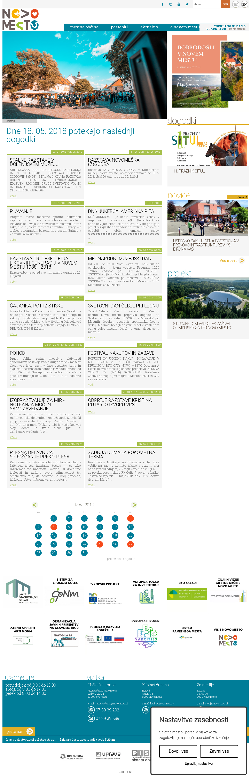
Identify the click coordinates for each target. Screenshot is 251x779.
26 (115, 544)
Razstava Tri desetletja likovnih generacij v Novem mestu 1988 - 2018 (43, 263)
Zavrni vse (219, 751)
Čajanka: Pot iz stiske (36, 306)
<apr (35, 505)
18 (100, 535)
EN (244, 4)
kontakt (235, 4)
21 (38, 544)
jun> (134, 505)
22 (54, 544)
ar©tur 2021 (125, 772)
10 (84, 527)
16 (69, 535)
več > (13, 196)
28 (38, 553)
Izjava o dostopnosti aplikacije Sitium (87, 739)
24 (84, 544)
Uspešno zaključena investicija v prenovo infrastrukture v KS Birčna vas (206, 245)
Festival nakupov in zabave (121, 353)
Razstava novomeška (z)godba (114, 162)
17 (84, 535)
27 (130, 544)
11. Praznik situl (189, 171)
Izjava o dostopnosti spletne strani (31, 739)
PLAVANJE (21, 211)
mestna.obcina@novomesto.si (112, 703)
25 (100, 544)
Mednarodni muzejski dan (119, 258)
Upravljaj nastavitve (199, 764)
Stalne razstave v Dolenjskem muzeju (34, 162)
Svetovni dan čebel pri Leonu (123, 306)
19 (115, 535)
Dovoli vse (178, 751)
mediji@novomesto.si (216, 703)
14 (38, 535)
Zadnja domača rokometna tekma (121, 455)
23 (69, 544)
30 (69, 553)
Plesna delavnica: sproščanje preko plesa (40, 455)
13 (130, 527)
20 (130, 535)
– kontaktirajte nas (226, 27)
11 (100, 527)
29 (54, 553)
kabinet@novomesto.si (162, 703)
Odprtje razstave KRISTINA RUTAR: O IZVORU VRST (120, 402)
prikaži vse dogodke (121, 559)
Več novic (228, 260)
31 (84, 553)
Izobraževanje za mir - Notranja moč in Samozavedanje (37, 405)
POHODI (18, 353)
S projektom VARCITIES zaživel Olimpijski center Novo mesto (202, 325)
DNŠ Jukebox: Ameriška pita (121, 211)
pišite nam (20, 731)
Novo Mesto (30, 19)
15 (54, 535)
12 (115, 527)
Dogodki (11, 121)
